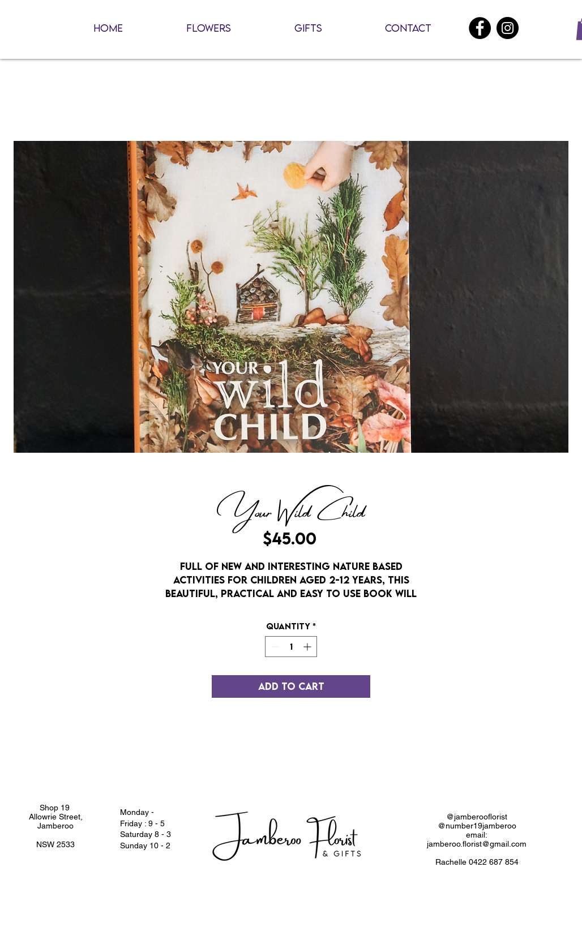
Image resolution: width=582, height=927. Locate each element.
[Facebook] (480, 28)
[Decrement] (274, 646)
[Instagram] (508, 28)
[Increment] (308, 646)
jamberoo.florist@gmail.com (477, 843)
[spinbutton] (291, 646)
